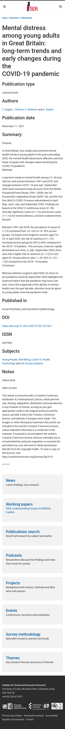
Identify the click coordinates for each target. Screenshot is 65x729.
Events (11, 610)
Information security (34, 715)
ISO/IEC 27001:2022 (57, 706)
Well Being (24, 359)
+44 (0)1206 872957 (12, 696)
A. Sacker (48, 109)
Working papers (19, 504)
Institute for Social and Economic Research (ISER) (32, 7)
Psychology (8, 363)
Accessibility (52, 715)
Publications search (23, 531)
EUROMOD (44, 508)
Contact (30, 719)
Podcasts (14, 555)
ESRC (14, 706)
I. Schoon (18, 109)
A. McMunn (31, 109)
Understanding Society (25, 508)
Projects (13, 583)
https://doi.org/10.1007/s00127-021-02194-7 (27, 325)
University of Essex (39, 706)
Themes (13, 658)
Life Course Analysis (31, 363)
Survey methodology (23, 634)
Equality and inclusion (13, 719)
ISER (8, 508)
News (10, 480)
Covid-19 (36, 359)
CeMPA (10, 512)
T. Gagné (7, 109)
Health (46, 359)
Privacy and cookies (12, 715)
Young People (9, 359)
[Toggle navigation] (4, 6)
